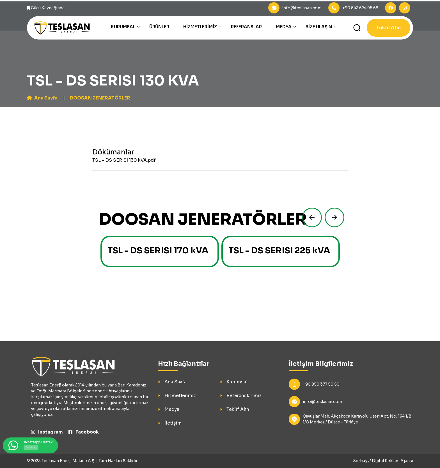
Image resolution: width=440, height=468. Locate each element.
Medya (284, 26)
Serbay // (362, 460)
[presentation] (310, 217)
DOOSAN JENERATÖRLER (100, 98)
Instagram (47, 432)
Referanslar (246, 26)
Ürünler (159, 26)
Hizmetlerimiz (200, 26)
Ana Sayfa (42, 98)
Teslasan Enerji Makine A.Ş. (68, 460)
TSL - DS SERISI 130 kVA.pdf (124, 160)
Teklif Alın (388, 28)
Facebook (83, 432)
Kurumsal (123, 26)
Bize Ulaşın (319, 26)
